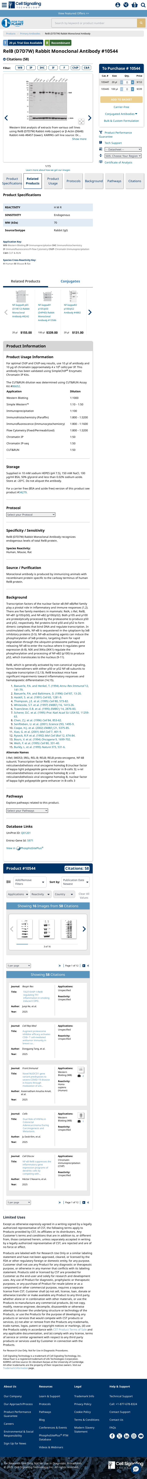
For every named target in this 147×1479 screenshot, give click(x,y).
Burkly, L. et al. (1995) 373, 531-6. (39, 747)
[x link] (119, 1436)
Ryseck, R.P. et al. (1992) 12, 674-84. (44, 735)
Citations (134, 181)
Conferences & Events (53, 1427)
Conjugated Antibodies (121, 114)
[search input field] (94, 23)
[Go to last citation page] (88, 965)
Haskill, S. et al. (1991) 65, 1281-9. (38, 697)
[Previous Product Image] (6, 117)
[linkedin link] (126, 1436)
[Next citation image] (84, 929)
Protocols (74, 181)
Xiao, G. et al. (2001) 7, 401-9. (38, 731)
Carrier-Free (121, 107)
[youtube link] (141, 1436)
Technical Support (121, 1396)
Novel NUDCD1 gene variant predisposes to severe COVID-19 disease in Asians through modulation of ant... (36, 1079)
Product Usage (53, 181)
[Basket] (134, 4)
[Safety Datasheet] (123, 156)
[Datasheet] (123, 149)
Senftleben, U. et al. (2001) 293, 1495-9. (44, 724)
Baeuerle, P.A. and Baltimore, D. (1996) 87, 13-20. (48, 693)
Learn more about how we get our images (48, 170)
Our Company (13, 1396)
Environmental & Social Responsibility (18, 1433)
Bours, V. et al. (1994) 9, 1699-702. (42, 739)
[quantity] (127, 82)
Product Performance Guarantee (17, 1414)
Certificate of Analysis (118, 162)
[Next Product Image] (90, 117)
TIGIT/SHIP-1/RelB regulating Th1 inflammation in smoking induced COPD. (36, 996)
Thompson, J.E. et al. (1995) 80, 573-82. (41, 701)
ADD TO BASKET (121, 99)
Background (94, 181)
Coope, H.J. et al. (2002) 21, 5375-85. (42, 728)
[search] (141, 23)
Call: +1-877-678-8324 (123, 1404)
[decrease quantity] (121, 82)
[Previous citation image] (12, 929)
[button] (136, 1469)
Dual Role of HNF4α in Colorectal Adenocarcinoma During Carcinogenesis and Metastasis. (36, 1125)
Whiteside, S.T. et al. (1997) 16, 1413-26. (44, 705)
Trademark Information (15, 1368)
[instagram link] (133, 1436)
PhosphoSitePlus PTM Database (53, 1437)
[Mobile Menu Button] (4, 5)
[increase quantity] (132, 82)
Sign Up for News (15, 1443)
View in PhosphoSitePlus (24, 848)
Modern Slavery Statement (84, 1429)
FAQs (112, 1427)
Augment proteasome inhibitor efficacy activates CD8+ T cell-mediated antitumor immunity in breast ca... (36, 1037)
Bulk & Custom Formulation (121, 121)
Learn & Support (49, 1396)
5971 (30, 840)
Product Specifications (12, 181)
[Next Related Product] (90, 312)
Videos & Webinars (51, 1447)
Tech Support (113, 143)
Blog (42, 1419)
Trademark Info (84, 1396)
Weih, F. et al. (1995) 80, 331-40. (37, 743)
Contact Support (119, 1412)
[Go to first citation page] (60, 965)
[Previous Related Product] (6, 312)
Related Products (32, 181)
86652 (16, 386)
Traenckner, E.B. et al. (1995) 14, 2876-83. (45, 709)
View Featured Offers (73, 13)
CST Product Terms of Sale (70, 1329)
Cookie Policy (82, 1412)
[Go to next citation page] (84, 965)
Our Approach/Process (18, 1404)
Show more (79, 139)
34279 (23, 492)
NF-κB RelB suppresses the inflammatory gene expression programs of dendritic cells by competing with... (37, 1167)
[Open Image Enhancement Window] (81, 121)
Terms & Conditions (86, 1419)
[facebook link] (112, 1436)
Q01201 (26, 833)
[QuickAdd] (125, 4)
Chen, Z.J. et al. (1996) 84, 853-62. (38, 720)
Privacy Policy (82, 1404)
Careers (9, 1423)
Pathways (114, 181)
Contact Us (116, 1419)
